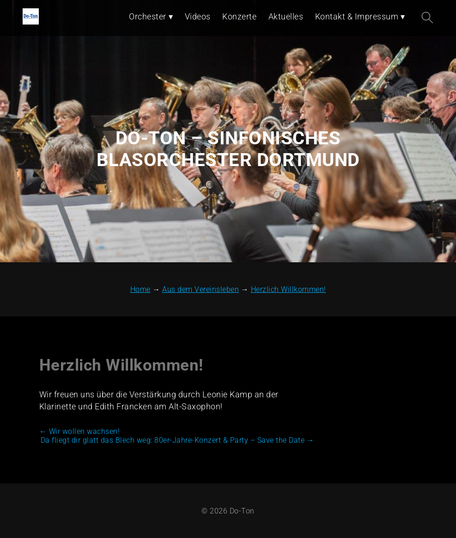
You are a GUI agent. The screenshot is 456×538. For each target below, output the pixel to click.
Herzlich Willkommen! (121, 365)
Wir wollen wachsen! (79, 431)
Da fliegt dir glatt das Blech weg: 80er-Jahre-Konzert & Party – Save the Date (178, 440)
